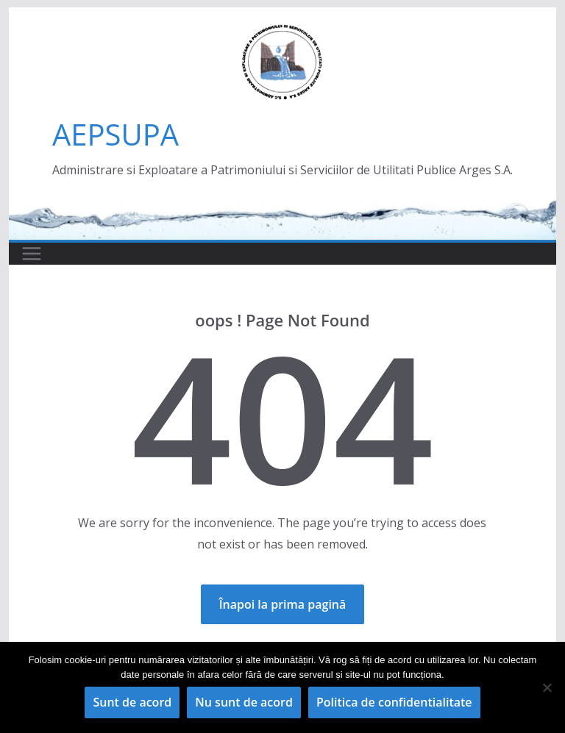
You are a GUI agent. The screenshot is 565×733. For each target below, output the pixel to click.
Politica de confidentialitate (394, 702)
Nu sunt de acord (244, 702)
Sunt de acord (132, 702)
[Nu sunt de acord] (546, 687)
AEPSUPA (115, 134)
